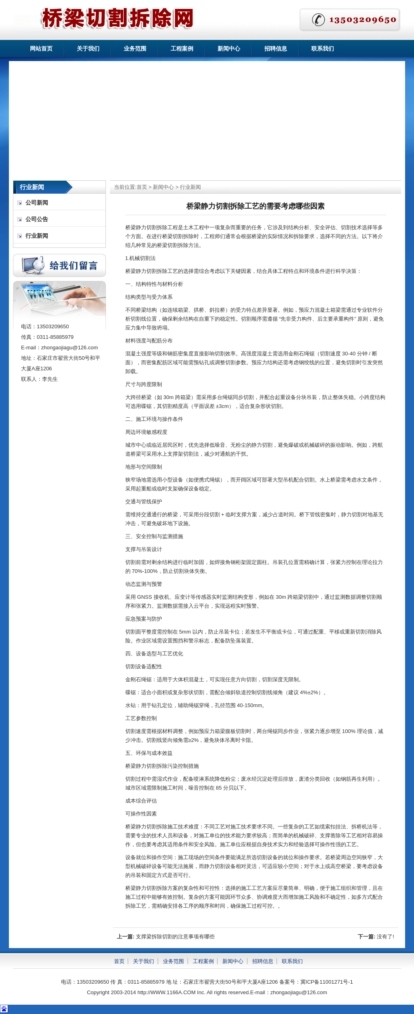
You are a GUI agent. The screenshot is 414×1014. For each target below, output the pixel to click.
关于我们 (88, 48)
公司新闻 (36, 203)
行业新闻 (190, 187)
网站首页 (41, 48)
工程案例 (182, 48)
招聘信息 (275, 48)
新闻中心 (229, 48)
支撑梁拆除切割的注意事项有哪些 (175, 937)
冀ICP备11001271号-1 (326, 982)
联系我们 (322, 48)
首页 (142, 187)
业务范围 (135, 48)
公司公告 (36, 219)
